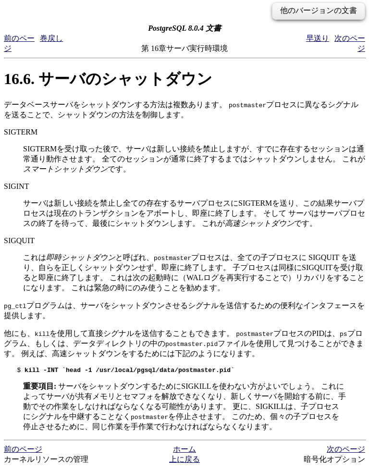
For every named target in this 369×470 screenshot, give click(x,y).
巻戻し (51, 38)
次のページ (346, 450)
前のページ (23, 450)
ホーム (184, 450)
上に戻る (184, 461)
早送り (317, 38)
